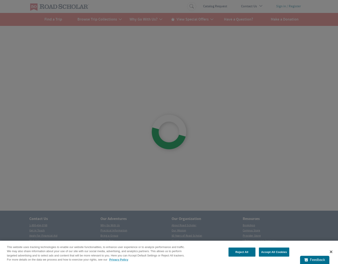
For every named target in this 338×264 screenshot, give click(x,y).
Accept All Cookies (274, 252)
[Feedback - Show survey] (314, 260)
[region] (169, 252)
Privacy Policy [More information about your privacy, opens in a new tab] (118, 259)
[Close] (331, 251)
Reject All (241, 252)
